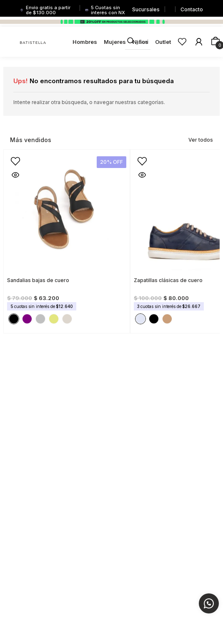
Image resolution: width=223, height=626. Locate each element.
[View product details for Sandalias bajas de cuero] (66, 239)
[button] (12, 158)
